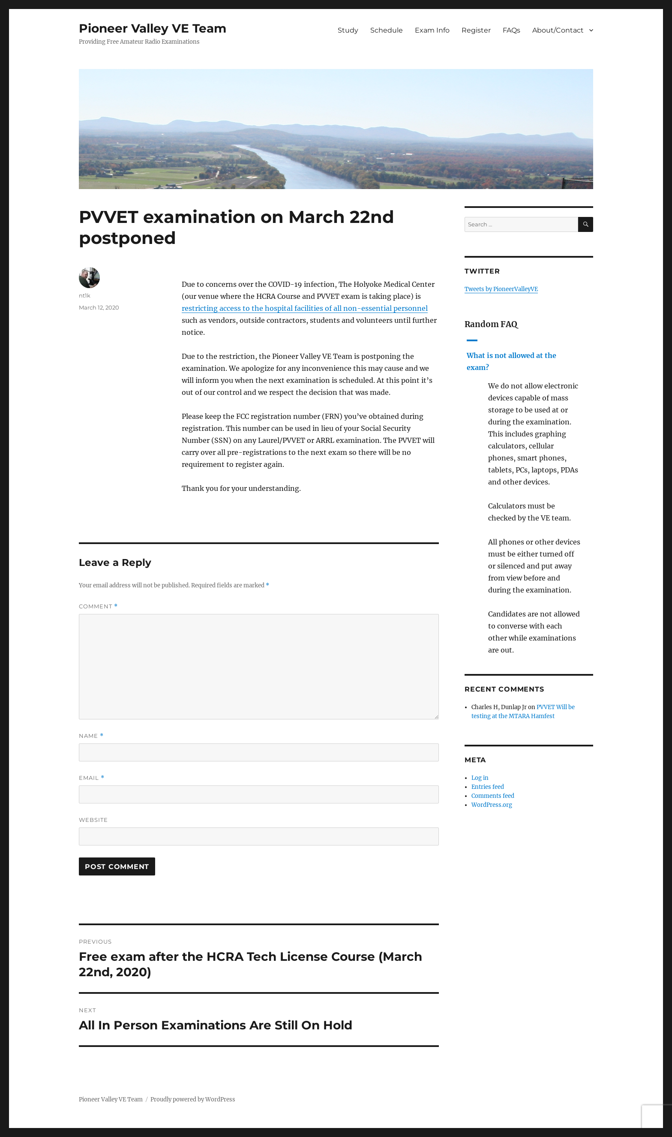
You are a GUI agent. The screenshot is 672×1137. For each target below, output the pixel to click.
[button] (529, 355)
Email (92, 778)
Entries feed (487, 787)
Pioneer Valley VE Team (152, 28)
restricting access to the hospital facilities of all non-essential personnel (305, 308)
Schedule (386, 30)
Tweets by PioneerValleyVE (501, 289)
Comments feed (492, 796)
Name (91, 736)
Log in (480, 778)
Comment (98, 606)
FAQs (511, 30)
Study (348, 30)
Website (93, 819)
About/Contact (558, 30)
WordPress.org (491, 805)
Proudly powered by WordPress (192, 1099)
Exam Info (432, 30)
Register (476, 30)
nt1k (84, 295)
